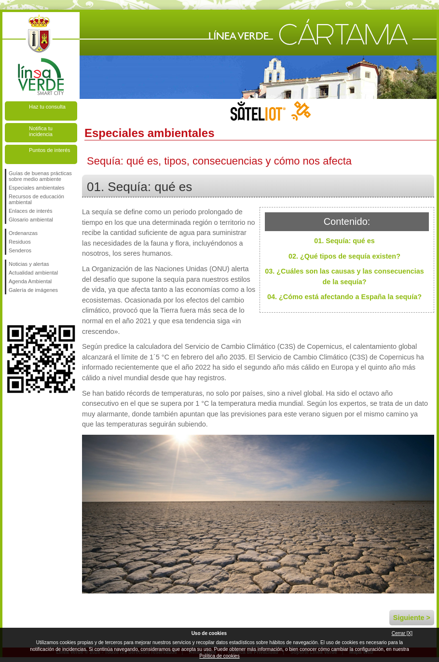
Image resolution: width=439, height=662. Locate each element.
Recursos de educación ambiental (36, 199)
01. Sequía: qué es (344, 241)
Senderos (20, 250)
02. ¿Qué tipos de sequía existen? (344, 256)
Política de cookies (219, 656)
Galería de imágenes (33, 290)
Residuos (20, 242)
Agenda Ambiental (30, 281)
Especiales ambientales (37, 188)
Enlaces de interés (31, 211)
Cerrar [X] (402, 633)
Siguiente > (411, 617)
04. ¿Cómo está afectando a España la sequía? (344, 297)
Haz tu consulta (47, 107)
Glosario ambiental (31, 219)
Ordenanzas (23, 233)
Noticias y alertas (29, 264)
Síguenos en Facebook (10, 310)
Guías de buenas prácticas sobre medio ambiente (40, 176)
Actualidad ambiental (33, 273)
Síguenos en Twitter (26, 310)
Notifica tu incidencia (41, 131)
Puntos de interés (49, 150)
